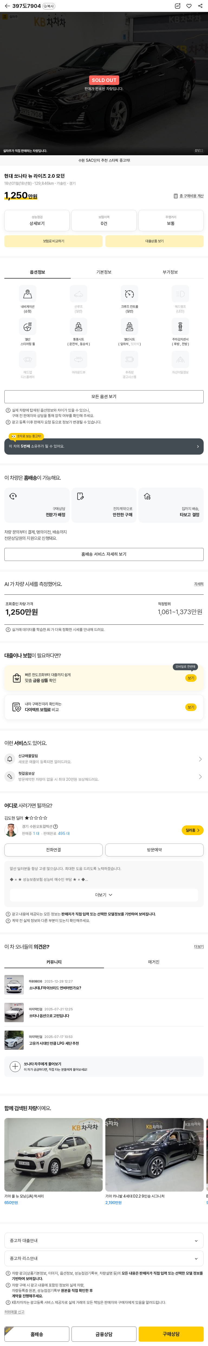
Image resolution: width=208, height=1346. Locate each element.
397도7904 (33, 6)
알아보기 (104, 678)
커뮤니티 (54, 962)
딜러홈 (190, 830)
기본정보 (104, 272)
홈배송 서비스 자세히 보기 (104, 554)
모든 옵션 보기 (104, 396)
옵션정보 (37, 272)
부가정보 (170, 272)
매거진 (154, 962)
